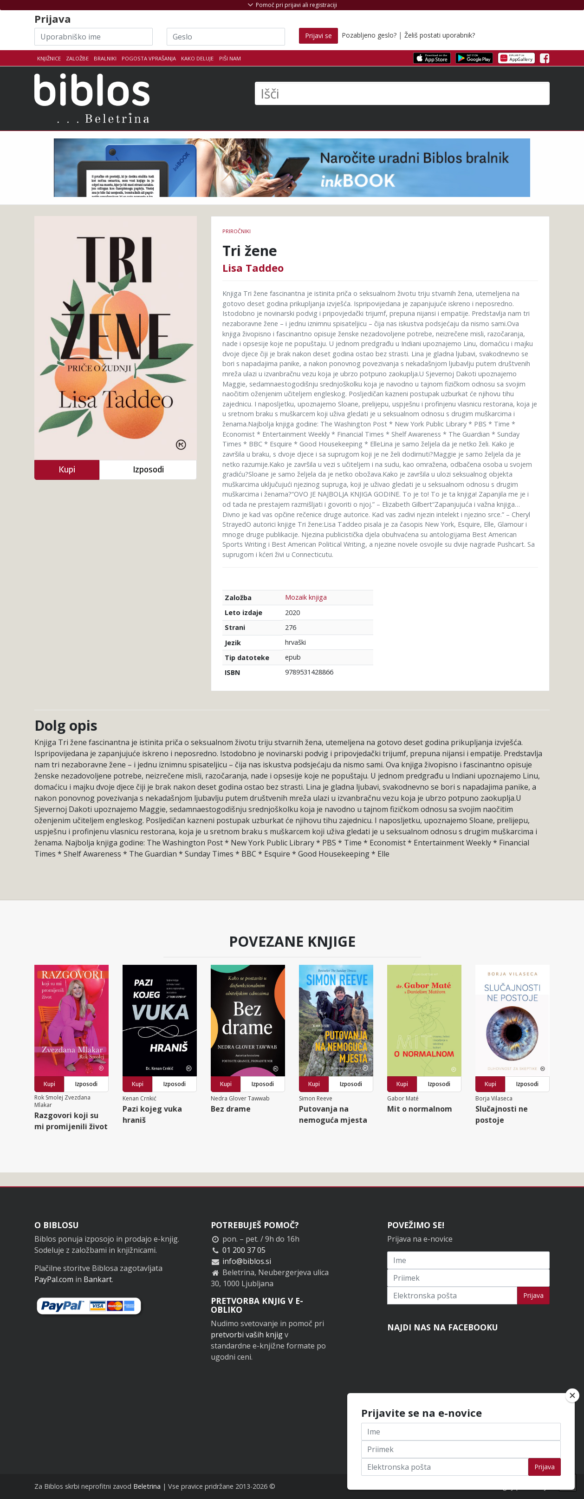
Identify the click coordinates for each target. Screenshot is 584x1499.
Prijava (533, 1295)
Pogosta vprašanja (149, 58)
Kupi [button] (66, 469)
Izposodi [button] (148, 469)
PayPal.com (53, 1279)
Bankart (98, 1279)
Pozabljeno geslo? (369, 35)
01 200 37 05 (244, 1250)
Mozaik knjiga (306, 597)
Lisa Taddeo (253, 268)
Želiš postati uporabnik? (439, 35)
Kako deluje (197, 58)
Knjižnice (49, 58)
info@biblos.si (246, 1261)
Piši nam (230, 58)
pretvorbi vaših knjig (247, 1334)
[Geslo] (226, 37)
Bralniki (105, 58)
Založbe (77, 58)
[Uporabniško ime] (93, 37)
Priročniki (236, 231)
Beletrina (147, 1486)
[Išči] (402, 93)
